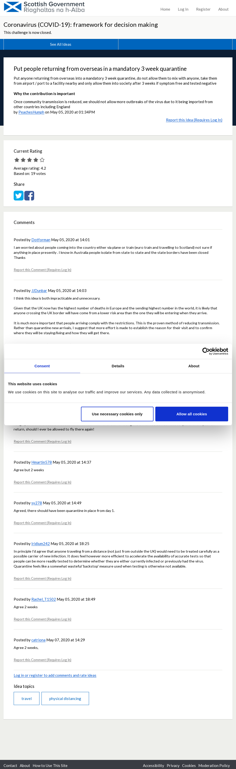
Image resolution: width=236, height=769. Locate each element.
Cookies (189, 765)
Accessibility (153, 765)
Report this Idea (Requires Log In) (194, 120)
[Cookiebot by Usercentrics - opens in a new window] (206, 351)
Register (203, 9)
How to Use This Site (50, 765)
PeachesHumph (31, 112)
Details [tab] (118, 366)
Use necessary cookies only (117, 414)
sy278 (36, 503)
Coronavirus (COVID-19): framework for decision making (81, 24)
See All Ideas (60, 44)
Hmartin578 (41, 462)
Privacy (173, 765)
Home (165, 9)
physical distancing (65, 698)
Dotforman (40, 239)
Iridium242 (40, 543)
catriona (38, 640)
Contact (10, 765)
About (223, 9)
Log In (183, 9)
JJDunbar (39, 290)
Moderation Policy (214, 765)
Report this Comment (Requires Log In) (42, 270)
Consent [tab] (42, 366)
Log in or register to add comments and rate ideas (55, 675)
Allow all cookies (192, 414)
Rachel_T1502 (43, 599)
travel (27, 698)
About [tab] (194, 366)
